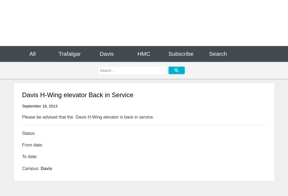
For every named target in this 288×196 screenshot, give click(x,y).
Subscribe (181, 54)
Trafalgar (70, 54)
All (32, 54)
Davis (107, 54)
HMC (143, 54)
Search (218, 54)
